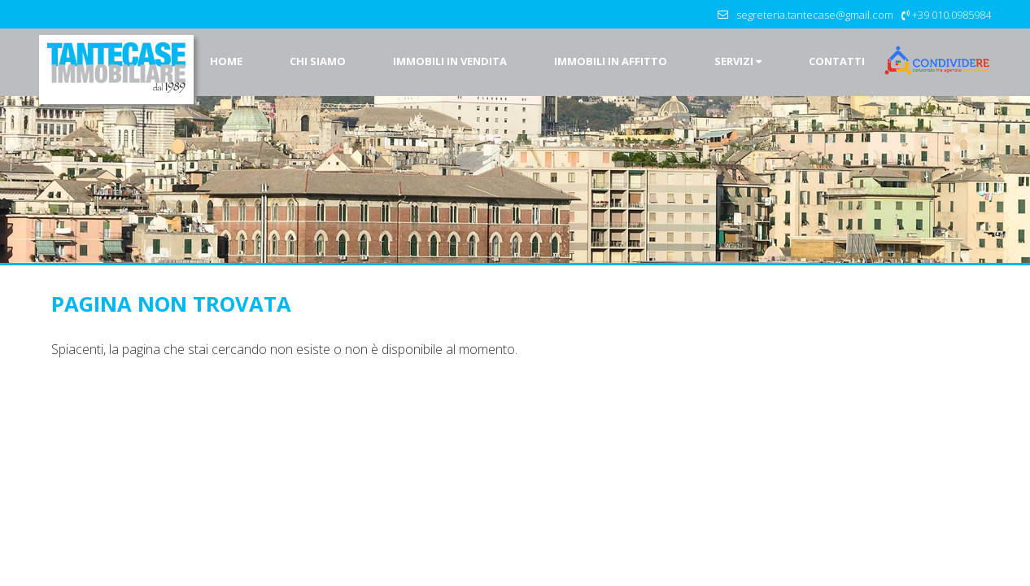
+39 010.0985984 (951, 14)
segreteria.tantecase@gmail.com (814, 14)
